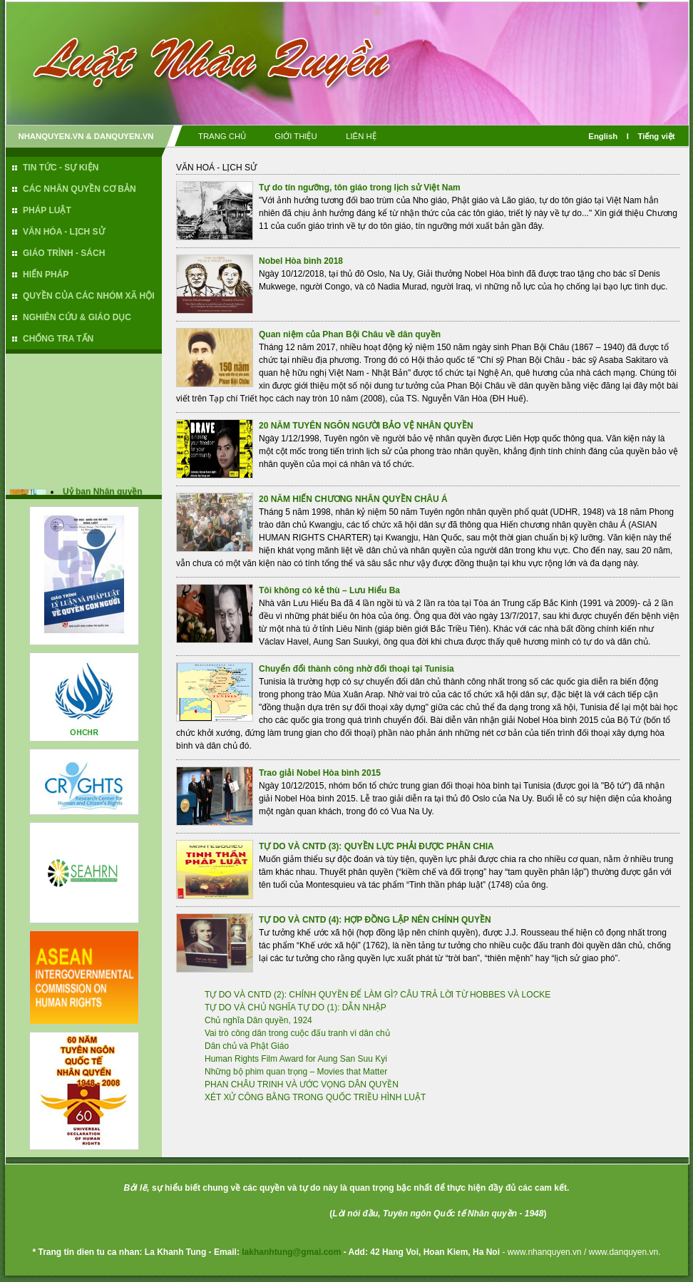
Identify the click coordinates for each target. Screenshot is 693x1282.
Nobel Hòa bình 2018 (301, 261)
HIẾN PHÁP (45, 275)
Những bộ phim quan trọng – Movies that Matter (296, 1072)
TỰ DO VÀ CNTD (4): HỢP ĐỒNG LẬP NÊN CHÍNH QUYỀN (375, 920)
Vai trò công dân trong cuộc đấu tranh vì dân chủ (297, 1033)
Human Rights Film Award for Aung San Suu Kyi (296, 1059)
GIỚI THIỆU (295, 136)
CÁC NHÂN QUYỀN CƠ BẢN (79, 189)
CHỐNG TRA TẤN (58, 339)
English (602, 136)
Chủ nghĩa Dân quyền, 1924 (258, 1020)
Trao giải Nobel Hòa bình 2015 (320, 773)
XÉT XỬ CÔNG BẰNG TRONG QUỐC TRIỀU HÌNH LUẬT (315, 1097)
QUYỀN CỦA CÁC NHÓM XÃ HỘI (89, 296)
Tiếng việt (656, 136)
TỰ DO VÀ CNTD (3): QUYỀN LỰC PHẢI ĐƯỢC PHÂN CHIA (376, 846)
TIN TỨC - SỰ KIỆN (60, 168)
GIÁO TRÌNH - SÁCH (64, 253)
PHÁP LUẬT (47, 210)
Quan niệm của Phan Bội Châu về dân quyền (350, 334)
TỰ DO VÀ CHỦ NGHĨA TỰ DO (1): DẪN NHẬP (295, 1007)
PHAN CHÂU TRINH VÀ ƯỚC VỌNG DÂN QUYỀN (302, 1084)
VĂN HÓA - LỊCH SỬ (64, 232)
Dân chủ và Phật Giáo (247, 1046)
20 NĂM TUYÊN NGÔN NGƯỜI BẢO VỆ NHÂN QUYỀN (366, 426)
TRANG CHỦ (222, 136)
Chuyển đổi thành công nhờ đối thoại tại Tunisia (356, 669)
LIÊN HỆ (361, 136)
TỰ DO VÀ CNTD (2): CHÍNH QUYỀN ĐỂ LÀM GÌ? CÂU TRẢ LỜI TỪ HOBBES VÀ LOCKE (377, 995)
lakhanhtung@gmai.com (291, 1252)
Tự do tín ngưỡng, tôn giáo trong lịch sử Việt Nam (360, 188)
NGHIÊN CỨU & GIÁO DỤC (77, 317)
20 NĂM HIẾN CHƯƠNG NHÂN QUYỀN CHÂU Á (353, 499)
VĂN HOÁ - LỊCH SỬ (216, 168)
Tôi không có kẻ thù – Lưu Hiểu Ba (329, 590)
